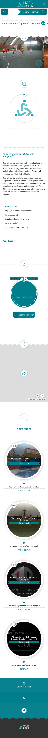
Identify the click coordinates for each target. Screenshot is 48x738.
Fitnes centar (24, 491)
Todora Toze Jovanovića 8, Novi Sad (24, 487)
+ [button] (37, 396)
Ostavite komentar (26, 315)
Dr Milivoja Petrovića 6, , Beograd (24, 546)
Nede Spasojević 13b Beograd (24, 665)
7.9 (43, 23)
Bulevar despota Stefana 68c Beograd (24, 606)
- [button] (42, 396)
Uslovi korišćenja (24, 687)
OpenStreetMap (40, 399)
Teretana (24, 669)
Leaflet (31, 399)
